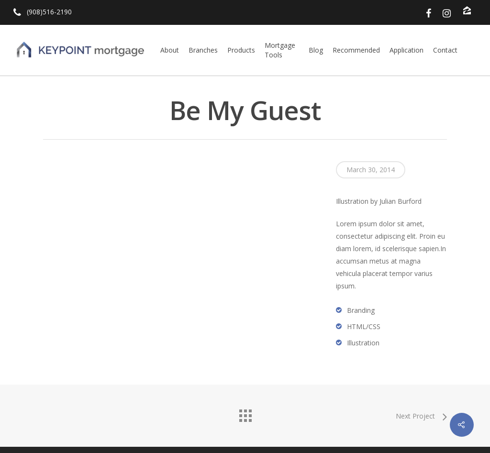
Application (406, 50)
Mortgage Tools (280, 50)
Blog (316, 50)
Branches (203, 50)
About (169, 50)
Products (241, 50)
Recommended (356, 50)
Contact (445, 50)
